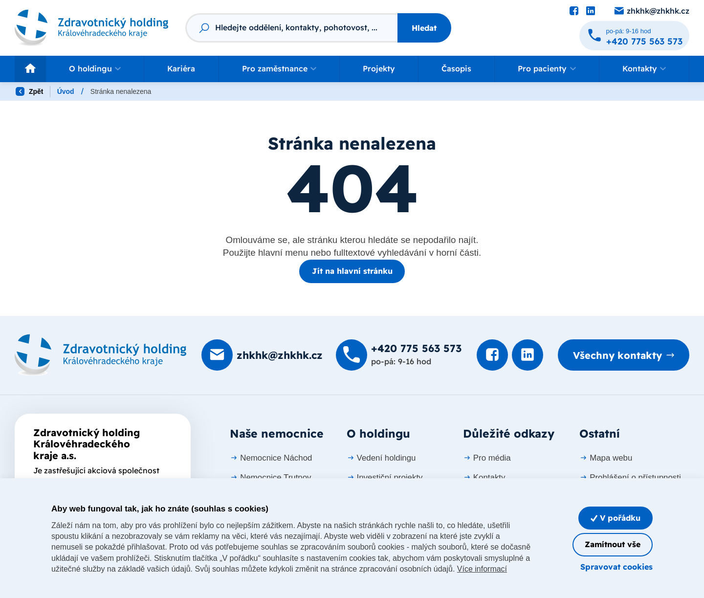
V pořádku (615, 518)
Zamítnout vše (612, 544)
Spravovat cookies (616, 567)
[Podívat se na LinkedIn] (590, 11)
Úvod (65, 91)
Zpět (29, 91)
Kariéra (181, 68)
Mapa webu (605, 458)
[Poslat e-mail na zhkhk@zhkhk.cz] (651, 11)
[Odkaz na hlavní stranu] (92, 28)
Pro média (487, 458)
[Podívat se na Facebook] (574, 11)
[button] (95, 69)
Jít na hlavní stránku (352, 271)
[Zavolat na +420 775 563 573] (634, 35)
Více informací (482, 569)
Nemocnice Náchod (271, 458)
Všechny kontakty (617, 355)
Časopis (456, 68)
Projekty (379, 68)
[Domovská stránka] (101, 355)
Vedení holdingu (381, 458)
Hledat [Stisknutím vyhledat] (424, 28)
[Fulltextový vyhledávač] (291, 28)
